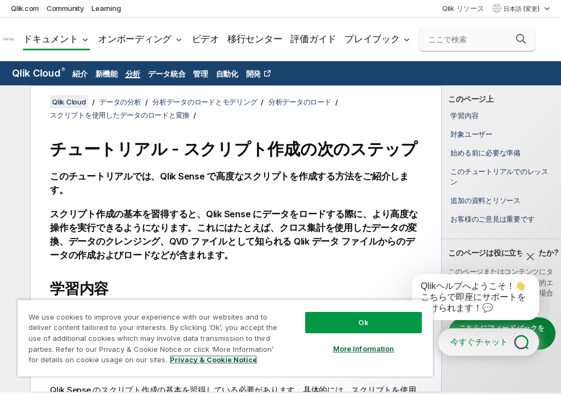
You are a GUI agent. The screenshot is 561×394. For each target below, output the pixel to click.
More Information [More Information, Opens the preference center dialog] (363, 348)
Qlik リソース (463, 8)
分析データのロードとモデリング (204, 101)
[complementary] (501, 238)
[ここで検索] (477, 39)
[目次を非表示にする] (13, 102)
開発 (253, 73)
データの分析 (120, 101)
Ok (363, 322)
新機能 (106, 73)
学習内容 (464, 115)
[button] (521, 38)
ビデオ (205, 38)
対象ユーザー (471, 134)
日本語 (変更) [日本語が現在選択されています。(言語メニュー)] (522, 9)
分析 (133, 73)
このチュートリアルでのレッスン (499, 176)
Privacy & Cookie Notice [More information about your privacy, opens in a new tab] (213, 359)
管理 (200, 73)
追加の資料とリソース (485, 200)
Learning (106, 8)
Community (65, 8)
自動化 (227, 73)
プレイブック (372, 38)
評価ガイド (313, 38)
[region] (225, 337)
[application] (468, 299)
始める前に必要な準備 (485, 152)
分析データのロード (299, 101)
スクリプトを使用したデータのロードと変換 (120, 115)
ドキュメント (50, 38)
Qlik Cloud (38, 73)
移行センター (255, 38)
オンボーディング (134, 38)
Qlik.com (25, 8)
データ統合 (167, 73)
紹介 (80, 73)
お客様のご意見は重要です (492, 219)
